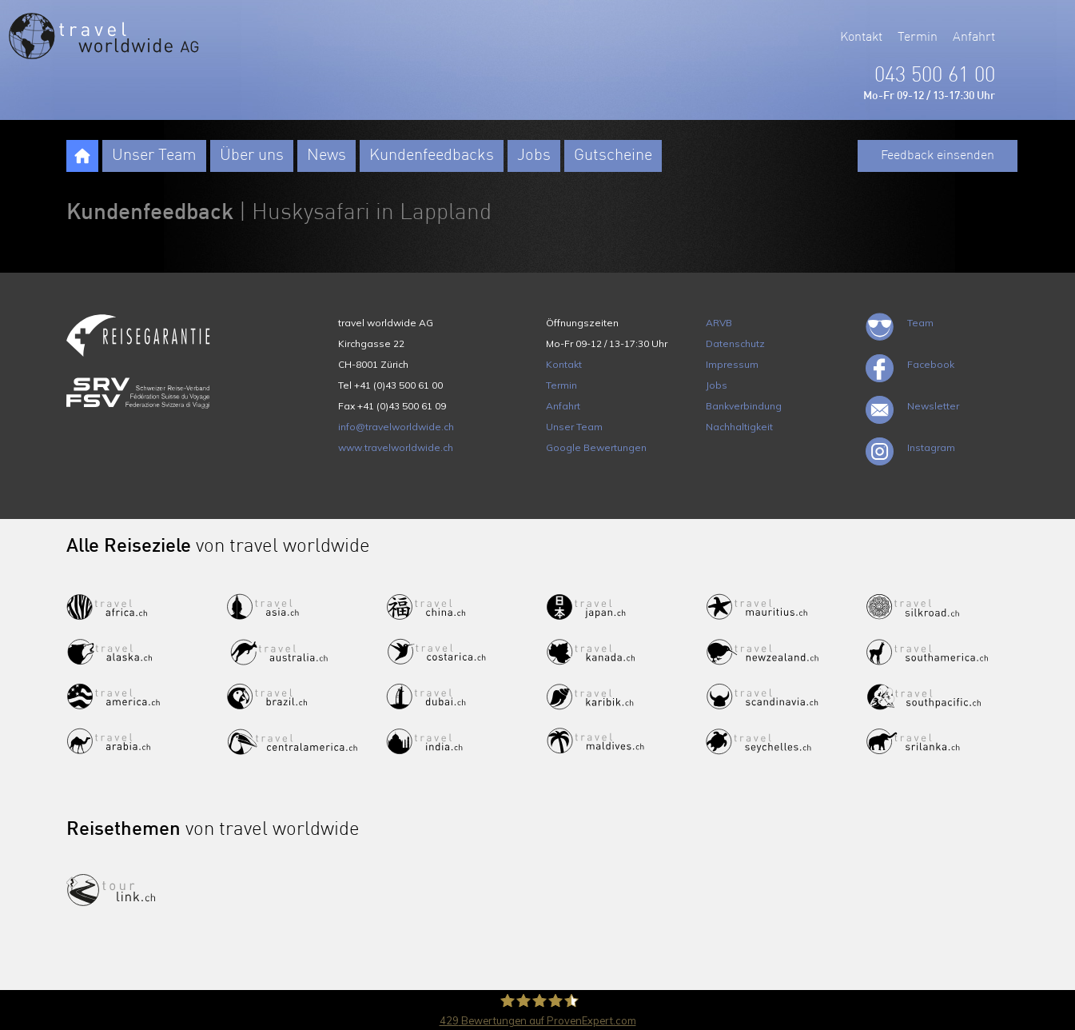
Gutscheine (613, 156)
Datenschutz (735, 343)
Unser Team (154, 156)
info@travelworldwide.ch (396, 427)
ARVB (719, 323)
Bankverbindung (744, 406)
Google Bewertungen (596, 447)
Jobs (534, 156)
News (326, 156)
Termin (918, 37)
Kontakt (861, 37)
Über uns (252, 156)
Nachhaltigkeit (739, 427)
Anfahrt (974, 37)
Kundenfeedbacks (431, 156)
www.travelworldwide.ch (395, 447)
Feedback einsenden (937, 156)
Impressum (732, 364)
